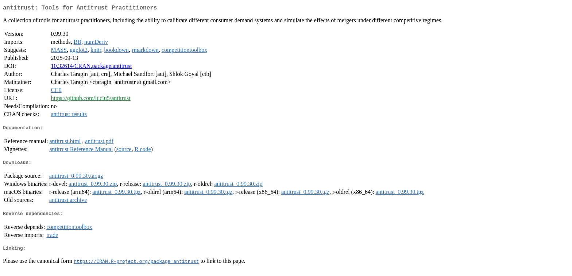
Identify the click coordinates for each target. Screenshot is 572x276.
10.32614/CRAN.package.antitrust (91, 67)
